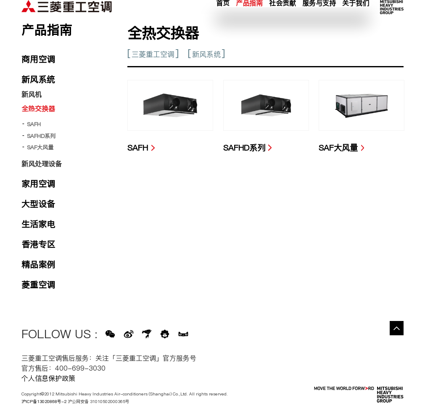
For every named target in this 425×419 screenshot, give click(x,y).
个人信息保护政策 (48, 378)
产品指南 (249, 23)
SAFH (34, 124)
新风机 (31, 94)
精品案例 (38, 264)
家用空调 (38, 184)
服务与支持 (319, 23)
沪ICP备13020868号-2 (43, 401)
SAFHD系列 (41, 136)
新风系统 (206, 54)
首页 (223, 23)
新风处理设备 (41, 163)
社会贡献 (282, 23)
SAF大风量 (40, 147)
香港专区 (38, 244)
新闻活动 (338, 13)
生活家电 (38, 224)
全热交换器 (38, 108)
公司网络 (360, 13)
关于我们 (355, 23)
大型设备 (38, 204)
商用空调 (38, 59)
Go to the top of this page (397, 328)
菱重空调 (38, 285)
